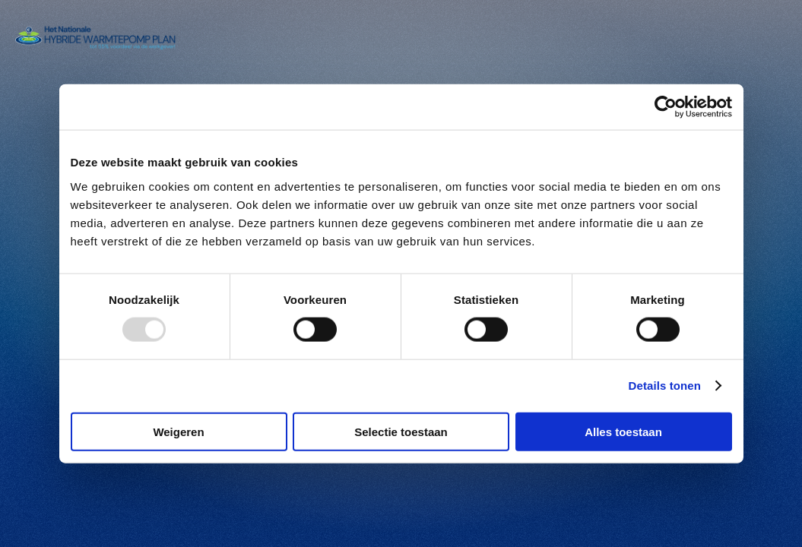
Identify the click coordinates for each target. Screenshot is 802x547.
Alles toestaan (623, 431)
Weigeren (178, 431)
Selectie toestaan (401, 431)
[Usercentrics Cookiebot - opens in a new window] (665, 107)
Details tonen (665, 385)
